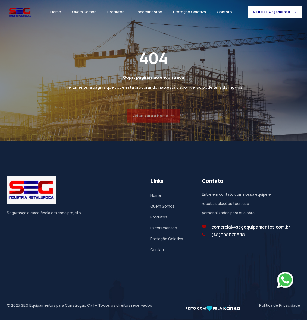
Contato (224, 11)
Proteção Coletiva (189, 11)
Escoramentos (148, 11)
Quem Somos (84, 11)
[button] (275, 12)
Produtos (115, 11)
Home (55, 11)
